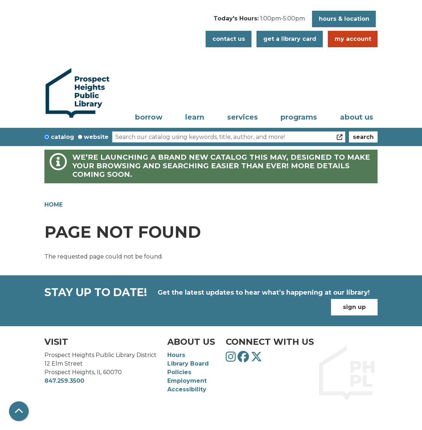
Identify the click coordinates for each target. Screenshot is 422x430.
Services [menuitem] (242, 117)
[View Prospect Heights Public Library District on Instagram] (232, 359)
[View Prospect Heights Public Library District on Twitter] (256, 359)
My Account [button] (353, 38)
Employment (187, 380)
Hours (176, 355)
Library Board (188, 363)
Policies (179, 372)
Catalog (62, 137)
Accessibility (186, 389)
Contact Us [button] (228, 38)
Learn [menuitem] (194, 117)
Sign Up (354, 307)
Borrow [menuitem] (149, 117)
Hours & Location (344, 18)
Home (53, 204)
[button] (259, 21)
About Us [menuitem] (356, 117)
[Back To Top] (19, 411)
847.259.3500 (64, 380)
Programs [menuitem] (298, 117)
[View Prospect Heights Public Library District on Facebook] (244, 359)
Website (96, 137)
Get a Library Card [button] (289, 38)
